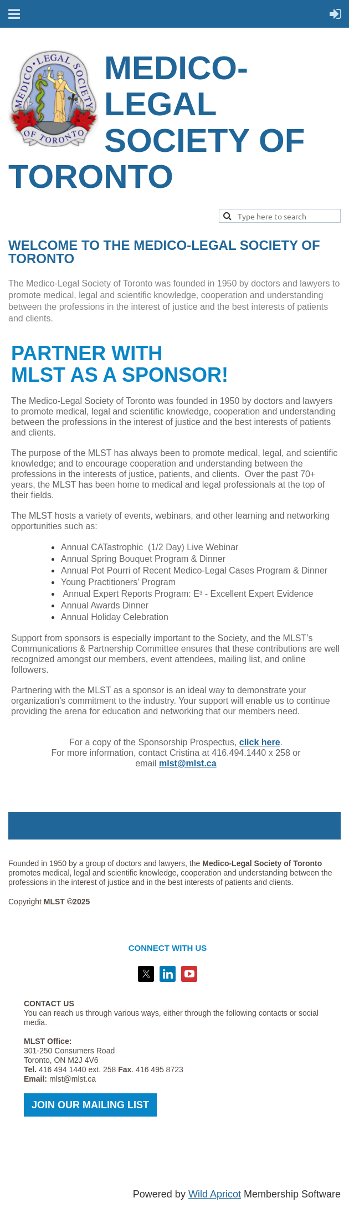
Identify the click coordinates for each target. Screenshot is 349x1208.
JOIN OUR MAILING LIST (90, 1104)
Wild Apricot (214, 1194)
